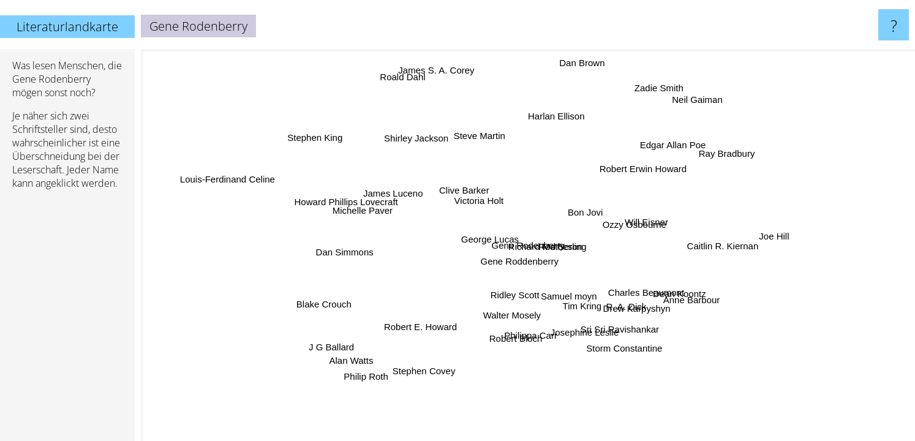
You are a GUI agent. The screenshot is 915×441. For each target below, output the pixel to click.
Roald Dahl (391, 82)
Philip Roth (371, 379)
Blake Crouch (327, 308)
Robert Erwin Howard (641, 167)
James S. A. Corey (440, 72)
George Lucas (491, 236)
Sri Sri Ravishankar (625, 327)
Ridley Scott (516, 294)
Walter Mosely (509, 314)
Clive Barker (460, 192)
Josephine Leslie (575, 331)
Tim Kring (582, 305)
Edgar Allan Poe (681, 151)
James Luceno (400, 189)
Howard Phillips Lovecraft (341, 213)
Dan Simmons (348, 264)
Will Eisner (639, 217)
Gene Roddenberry (517, 258)
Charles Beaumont (647, 287)
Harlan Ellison (555, 117)
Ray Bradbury (742, 163)
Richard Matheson (545, 245)
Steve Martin (476, 138)
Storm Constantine (618, 349)
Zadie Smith (663, 89)
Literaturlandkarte (67, 26)
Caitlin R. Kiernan (722, 243)
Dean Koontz (665, 303)
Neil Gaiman (707, 102)
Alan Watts (348, 359)
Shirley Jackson (421, 137)
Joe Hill (772, 236)
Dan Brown (576, 63)
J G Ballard (329, 346)
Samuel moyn (568, 294)
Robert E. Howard (430, 328)
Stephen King (308, 142)
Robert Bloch (511, 340)
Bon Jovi (582, 211)
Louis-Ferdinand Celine (232, 176)
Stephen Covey (419, 368)
